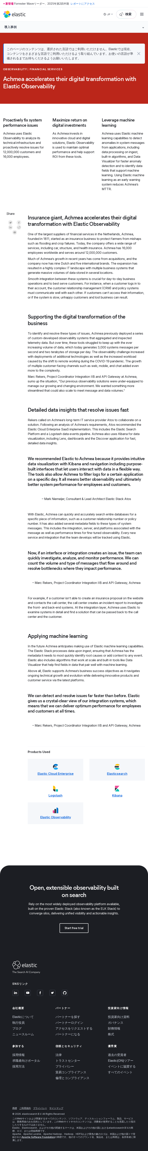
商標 (14, 1108)
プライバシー (65, 1066)
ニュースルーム (23, 1034)
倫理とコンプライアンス (72, 1078)
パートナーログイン (69, 1023)
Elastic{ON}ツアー (120, 1060)
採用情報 (18, 1055)
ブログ (17, 1028)
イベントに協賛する (122, 1066)
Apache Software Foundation (38, 1137)
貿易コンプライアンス (71, 1072)
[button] (139, 54)
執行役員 (18, 1023)
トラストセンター (68, 1060)
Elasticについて (23, 1017)
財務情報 (114, 1028)
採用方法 (18, 1066)
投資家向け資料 (119, 1017)
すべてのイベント (120, 1072)
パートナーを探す (68, 1017)
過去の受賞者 (117, 1055)
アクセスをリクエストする (74, 1028)
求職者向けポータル (26, 1060)
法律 (59, 1055)
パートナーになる (68, 1034)
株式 (111, 1034)
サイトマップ (56, 1108)
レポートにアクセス (83, 3)
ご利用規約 (25, 1108)
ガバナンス (115, 1023)
